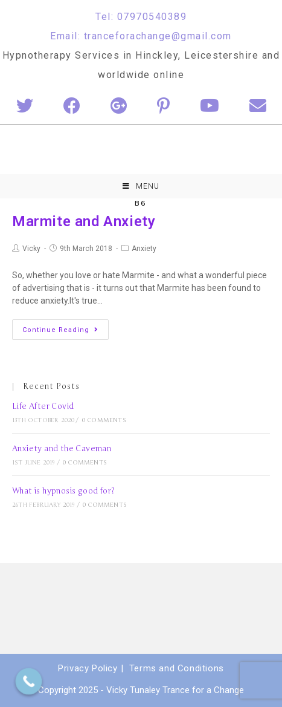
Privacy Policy (87, 668)
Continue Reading (60, 330)
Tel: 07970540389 (141, 16)
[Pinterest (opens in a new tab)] (163, 106)
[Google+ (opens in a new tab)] (118, 106)
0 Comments (104, 420)
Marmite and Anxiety (83, 221)
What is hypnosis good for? (63, 491)
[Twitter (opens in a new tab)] (24, 106)
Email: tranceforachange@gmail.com (141, 36)
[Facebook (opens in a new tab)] (71, 106)
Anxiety (144, 248)
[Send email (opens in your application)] (257, 106)
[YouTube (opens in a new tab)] (209, 106)
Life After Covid (43, 406)
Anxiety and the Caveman (61, 449)
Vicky (31, 248)
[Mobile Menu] (141, 186)
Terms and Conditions (176, 668)
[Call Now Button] (29, 681)
